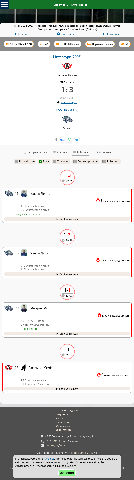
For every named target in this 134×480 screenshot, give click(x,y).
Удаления (61, 161)
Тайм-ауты (111, 161)
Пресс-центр (63, 422)
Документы (62, 414)
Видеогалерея (63, 429)
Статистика (114, 33)
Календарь (67, 33)
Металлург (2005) (67, 56)
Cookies (49, 458)
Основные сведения (67, 410)
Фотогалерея (63, 426)
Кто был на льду (68, 388)
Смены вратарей (85, 161)
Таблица (23, 33)
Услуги (59, 418)
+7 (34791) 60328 (56, 440)
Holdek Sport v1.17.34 (83, 452)
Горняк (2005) (67, 110)
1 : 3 (67, 89)
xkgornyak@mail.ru (57, 445)
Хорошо (67, 473)
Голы (44, 161)
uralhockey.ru (69, 102)
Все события (25, 161)
